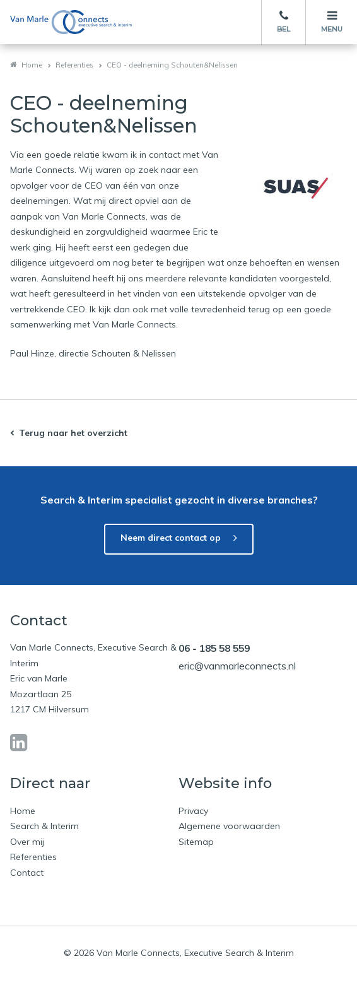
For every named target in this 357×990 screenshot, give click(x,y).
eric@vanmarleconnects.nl (237, 665)
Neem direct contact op (170, 537)
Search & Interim (44, 826)
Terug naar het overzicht (73, 433)
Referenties (74, 65)
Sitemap (196, 841)
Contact (27, 872)
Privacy (193, 810)
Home (31, 65)
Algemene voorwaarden (229, 826)
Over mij (27, 841)
